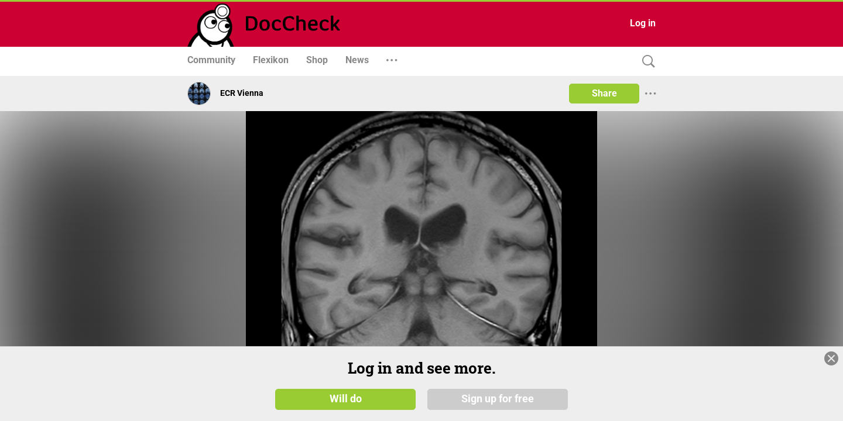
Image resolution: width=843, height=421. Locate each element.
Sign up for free (497, 399)
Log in (643, 23)
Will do (346, 399)
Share (604, 93)
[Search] (646, 62)
